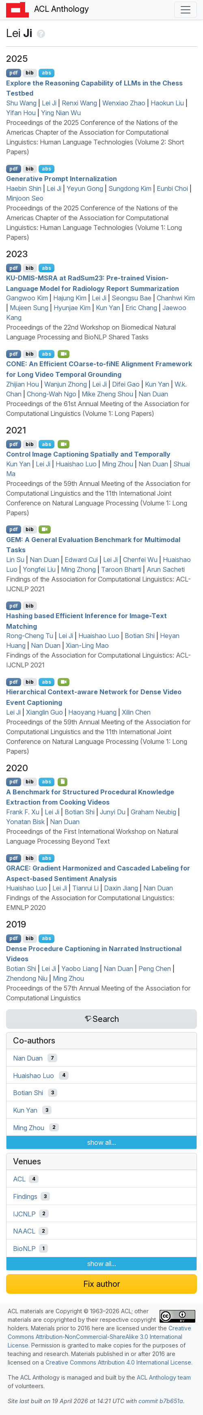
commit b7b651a (160, 1401)
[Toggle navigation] (185, 10)
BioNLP (24, 1248)
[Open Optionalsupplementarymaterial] (63, 782)
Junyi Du (112, 812)
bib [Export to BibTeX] (30, 73)
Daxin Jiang (121, 888)
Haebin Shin (23, 188)
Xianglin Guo (44, 712)
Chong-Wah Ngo (51, 394)
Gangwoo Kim (27, 298)
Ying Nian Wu (61, 113)
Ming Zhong (78, 569)
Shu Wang (21, 103)
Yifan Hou (21, 113)
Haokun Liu (167, 103)
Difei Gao (126, 384)
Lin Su (15, 560)
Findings (25, 1196)
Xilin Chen (136, 712)
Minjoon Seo (24, 198)
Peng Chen (154, 968)
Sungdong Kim (129, 188)
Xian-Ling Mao (87, 645)
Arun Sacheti (166, 569)
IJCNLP (24, 1213)
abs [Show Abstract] (46, 73)
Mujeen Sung (29, 308)
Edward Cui (81, 560)
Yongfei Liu (39, 569)
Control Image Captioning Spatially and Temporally (88, 454)
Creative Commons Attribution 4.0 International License (118, 1362)
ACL (19, 1179)
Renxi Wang (79, 103)
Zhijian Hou (22, 384)
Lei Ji (49, 103)
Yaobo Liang (79, 968)
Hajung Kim (69, 298)
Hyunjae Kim (72, 308)
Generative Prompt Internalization (61, 179)
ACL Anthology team (164, 1377)
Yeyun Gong (85, 188)
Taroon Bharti (121, 569)
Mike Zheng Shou (107, 394)
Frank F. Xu (22, 812)
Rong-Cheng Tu (29, 636)
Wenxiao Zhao (123, 103)
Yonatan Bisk (25, 822)
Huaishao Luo (76, 464)
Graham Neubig (153, 812)
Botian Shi (140, 636)
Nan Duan (153, 394)
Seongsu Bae (131, 298)
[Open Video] (64, 354)
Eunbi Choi (172, 188)
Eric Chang (141, 308)
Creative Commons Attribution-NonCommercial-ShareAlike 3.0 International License (99, 1337)
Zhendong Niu (27, 978)
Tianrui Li (85, 888)
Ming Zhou (117, 464)
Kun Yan (108, 308)
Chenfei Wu (140, 560)
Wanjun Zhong (65, 384)
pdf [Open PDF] (13, 73)
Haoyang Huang (92, 712)
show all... (101, 1142)
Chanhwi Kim (176, 298)
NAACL (24, 1231)
